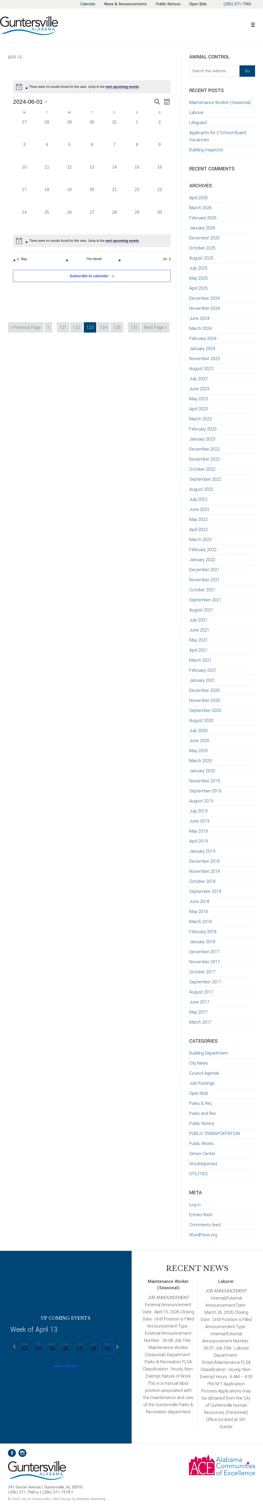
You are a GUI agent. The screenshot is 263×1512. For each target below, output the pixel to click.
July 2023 (198, 379)
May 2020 (198, 751)
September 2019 (205, 791)
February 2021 (202, 670)
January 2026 (202, 228)
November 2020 (204, 700)
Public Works (201, 1144)
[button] (253, 24)
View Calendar (66, 1366)
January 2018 (202, 942)
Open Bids (198, 1093)
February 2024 (202, 338)
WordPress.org (203, 1235)
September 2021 (205, 600)
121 (64, 327)
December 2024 (204, 298)
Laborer (196, 113)
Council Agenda (204, 1073)
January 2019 (202, 851)
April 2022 (198, 529)
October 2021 (202, 590)
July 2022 (198, 499)
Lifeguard (198, 123)
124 (104, 327)
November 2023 (204, 359)
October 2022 (202, 469)
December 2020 (204, 690)
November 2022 (204, 459)
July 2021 (198, 620)
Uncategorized (203, 1164)
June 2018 (199, 901)
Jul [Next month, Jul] (167, 259)
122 (77, 327)
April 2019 (198, 841)
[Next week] (117, 1347)
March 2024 (200, 328)
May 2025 (198, 278)
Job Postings (201, 1083)
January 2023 (202, 439)
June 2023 (199, 389)
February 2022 (202, 550)
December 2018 (204, 861)
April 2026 (198, 198)
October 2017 (202, 972)
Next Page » (155, 328)
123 (91, 327)
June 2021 (199, 630)
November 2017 (204, 962)
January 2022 (202, 560)
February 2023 (202, 429)
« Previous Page (26, 328)
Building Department (208, 1053)
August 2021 (201, 610)
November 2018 (204, 871)
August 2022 (201, 489)
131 (135, 327)
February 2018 (202, 932)
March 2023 (200, 419)
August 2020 (201, 721)
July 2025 (198, 268)
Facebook (12, 1453)
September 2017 (205, 982)
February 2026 (202, 218)
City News (198, 1063)
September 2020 (205, 710)
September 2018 (205, 891)
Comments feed (204, 1225)
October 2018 (202, 881)
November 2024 (204, 308)
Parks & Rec (200, 1103)
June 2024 (199, 318)
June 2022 (199, 509)
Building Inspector (206, 150)
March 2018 (200, 922)
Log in (195, 1205)
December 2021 (204, 570)
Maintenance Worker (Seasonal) (220, 102)
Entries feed (200, 1215)
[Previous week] (14, 1347)
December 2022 (204, 449)
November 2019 (204, 781)
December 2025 (204, 238)
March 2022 (200, 540)
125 (118, 327)
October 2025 (202, 248)
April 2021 (198, 650)
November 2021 (204, 580)
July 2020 (198, 731)
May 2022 (198, 519)
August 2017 (201, 992)
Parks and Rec (202, 1113)
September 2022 (205, 479)
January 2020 (202, 771)
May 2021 (198, 640)
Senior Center (202, 1154)
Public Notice (201, 1123)
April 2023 (198, 409)
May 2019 (198, 831)
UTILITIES (198, 1174)
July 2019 (198, 811)
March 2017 (200, 1022)
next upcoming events (122, 87)
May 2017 (198, 1012)
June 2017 (199, 1002)
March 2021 (200, 660)
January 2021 (202, 680)
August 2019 (201, 801)
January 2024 (202, 349)
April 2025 (198, 288)
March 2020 (200, 761)
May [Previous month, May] (22, 259)
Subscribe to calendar (89, 276)
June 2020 (199, 741)
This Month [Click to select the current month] (94, 259)
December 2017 (204, 952)
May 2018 (198, 912)
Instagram (22, 1453)
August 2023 (201, 369)
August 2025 (201, 258)
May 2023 (198, 399)
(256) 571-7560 (237, 4)
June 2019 (199, 821)
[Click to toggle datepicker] (30, 101)
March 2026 (200, 208)
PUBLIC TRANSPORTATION (214, 1133)
